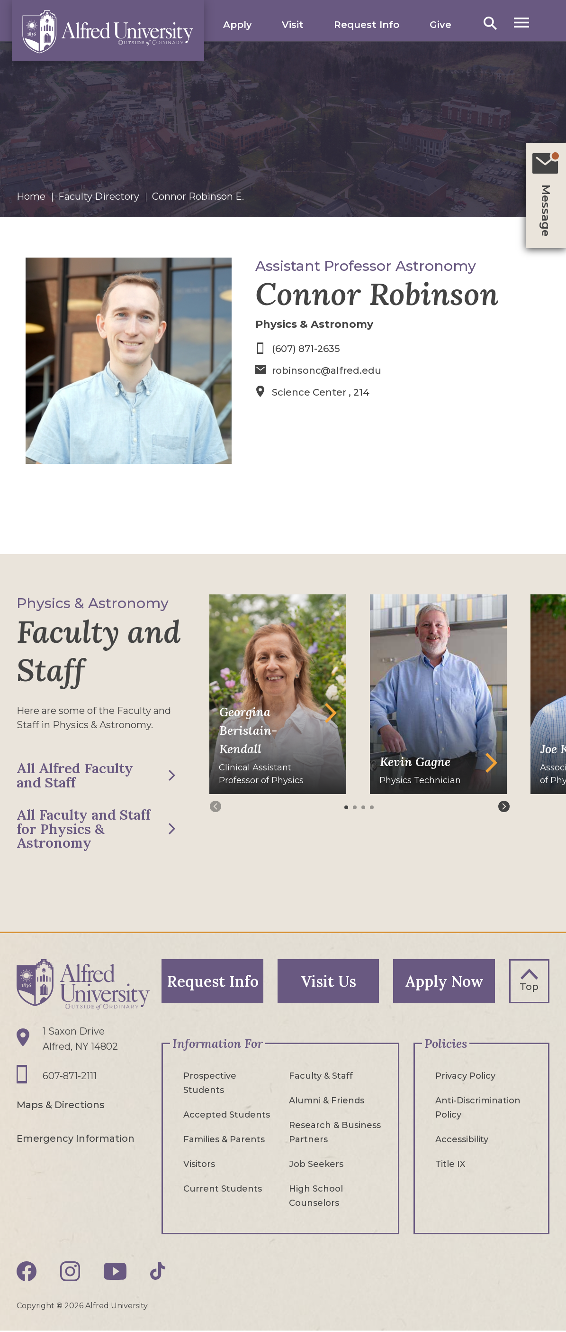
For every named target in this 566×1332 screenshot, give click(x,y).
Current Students (222, 1190)
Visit (293, 24)
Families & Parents (224, 1141)
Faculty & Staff (321, 1077)
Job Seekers (316, 1165)
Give (440, 24)
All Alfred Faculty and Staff (76, 775)
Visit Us (328, 982)
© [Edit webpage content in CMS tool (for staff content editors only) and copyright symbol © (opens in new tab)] (59, 1307)
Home (31, 196)
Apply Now (444, 982)
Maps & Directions (61, 1105)
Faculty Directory (98, 196)
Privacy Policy (465, 1077)
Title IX (450, 1165)
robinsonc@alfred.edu (327, 370)
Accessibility (461, 1141)
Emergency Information (76, 1139)
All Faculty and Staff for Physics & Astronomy (85, 829)
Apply (237, 24)
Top (529, 987)
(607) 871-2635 (306, 348)
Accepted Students (226, 1116)
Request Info (366, 24)
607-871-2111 (70, 1077)
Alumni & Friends (326, 1102)
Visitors (199, 1165)
